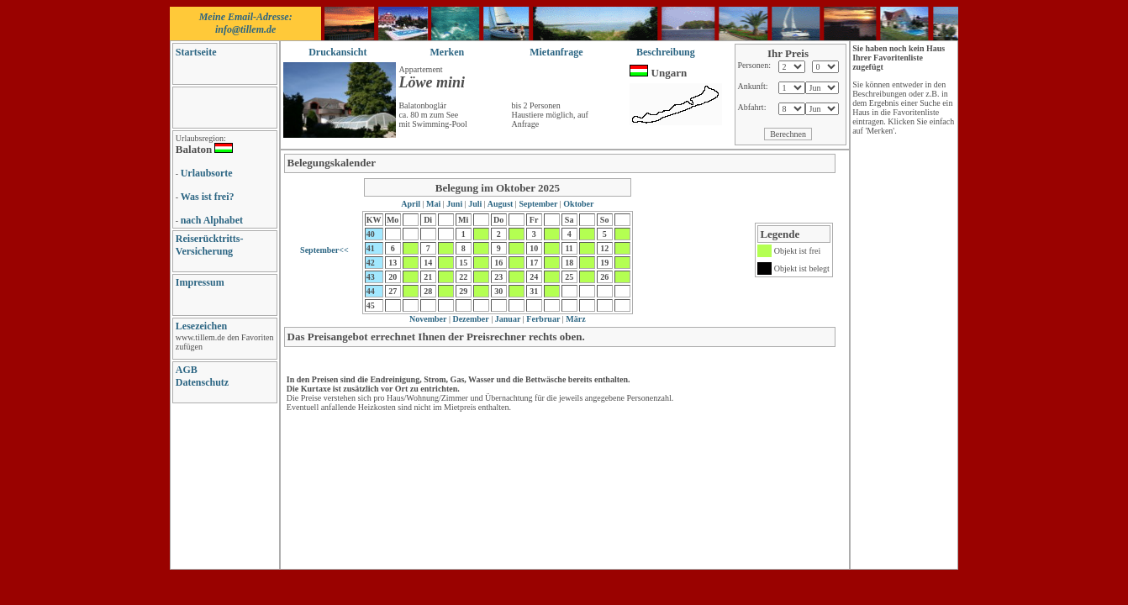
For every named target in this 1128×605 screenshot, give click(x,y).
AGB (187, 370)
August (500, 203)
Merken (447, 52)
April (411, 203)
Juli (475, 203)
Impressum (200, 282)
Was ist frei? (208, 197)
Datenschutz (202, 382)
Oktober (577, 203)
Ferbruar (542, 319)
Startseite (196, 52)
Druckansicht (337, 52)
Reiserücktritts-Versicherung (210, 245)
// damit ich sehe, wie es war (791, 88)
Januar (506, 319)
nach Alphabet (212, 220)
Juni (455, 203)
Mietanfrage (556, 52)
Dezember (470, 319)
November (427, 319)
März (575, 319)
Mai (433, 203)
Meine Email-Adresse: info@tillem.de (246, 23)
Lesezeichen (201, 326)
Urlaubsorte (207, 173)
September (538, 203)
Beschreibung (665, 52)
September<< (324, 250)
